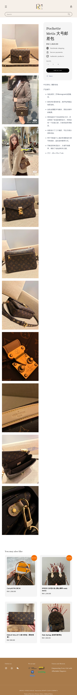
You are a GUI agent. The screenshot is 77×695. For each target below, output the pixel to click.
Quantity (48, 61)
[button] (6, 7)
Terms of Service (29, 694)
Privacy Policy (39, 694)
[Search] (69, 14)
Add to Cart (58, 70)
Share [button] (49, 76)
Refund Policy (49, 694)
